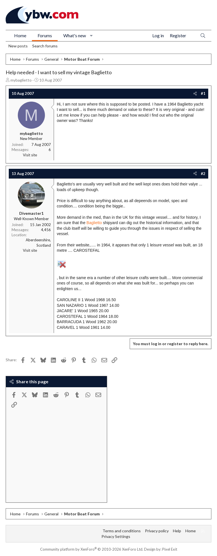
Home (20, 35)
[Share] (195, 93)
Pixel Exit (169, 549)
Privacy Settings (115, 536)
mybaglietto (21, 80)
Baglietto (94, 222)
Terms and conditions (122, 530)
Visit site (30, 155)
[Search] (203, 35)
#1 (203, 93)
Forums (45, 35)
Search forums (45, 45)
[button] (91, 35)
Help (177, 530)
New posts (18, 45)
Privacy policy (157, 530)
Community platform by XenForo (91, 549)
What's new (74, 35)
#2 (203, 173)
